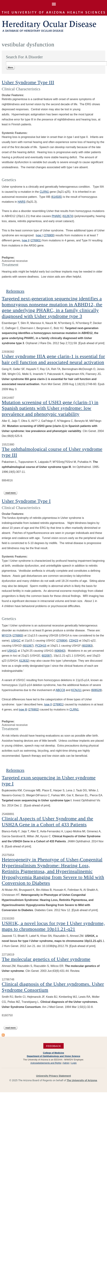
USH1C (16, 640)
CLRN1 (44, 191)
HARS (21, 201)
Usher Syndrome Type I (26, 501)
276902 (33, 709)
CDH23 (73, 640)
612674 (67, 216)
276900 (49, 235)
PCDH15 (40, 645)
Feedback (53, 1045)
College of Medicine (53, 1052)
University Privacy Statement (53, 1075)
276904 (61, 640)
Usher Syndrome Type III (28, 82)
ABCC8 (60, 690)
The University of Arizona (82, 1080)
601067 (28, 645)
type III (23, 709)
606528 (96, 690)
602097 (46, 655)
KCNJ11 (76, 690)
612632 (24, 660)
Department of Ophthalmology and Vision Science (53, 1056)
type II (25, 240)
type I (39, 235)
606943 (60, 650)
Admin (66, 1063)
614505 (56, 196)
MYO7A (6, 635)
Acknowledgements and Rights (45, 1063)
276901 (36, 240)
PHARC (57, 216)
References (15, 291)
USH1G (12, 650)
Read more (11, 493)
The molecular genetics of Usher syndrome (46, 959)
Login (73, 1063)
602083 (87, 645)
